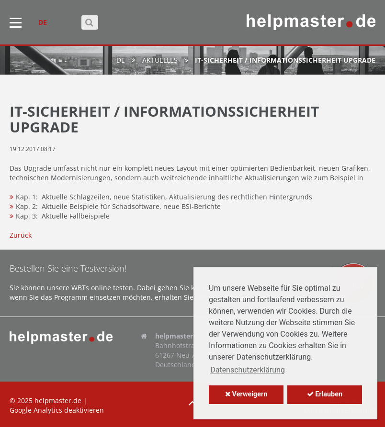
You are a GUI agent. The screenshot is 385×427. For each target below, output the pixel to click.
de (120, 60)
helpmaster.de (57, 400)
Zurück (21, 235)
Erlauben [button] (324, 394)
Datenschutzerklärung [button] (247, 369)
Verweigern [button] (246, 394)
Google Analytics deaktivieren (57, 410)
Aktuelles (160, 60)
